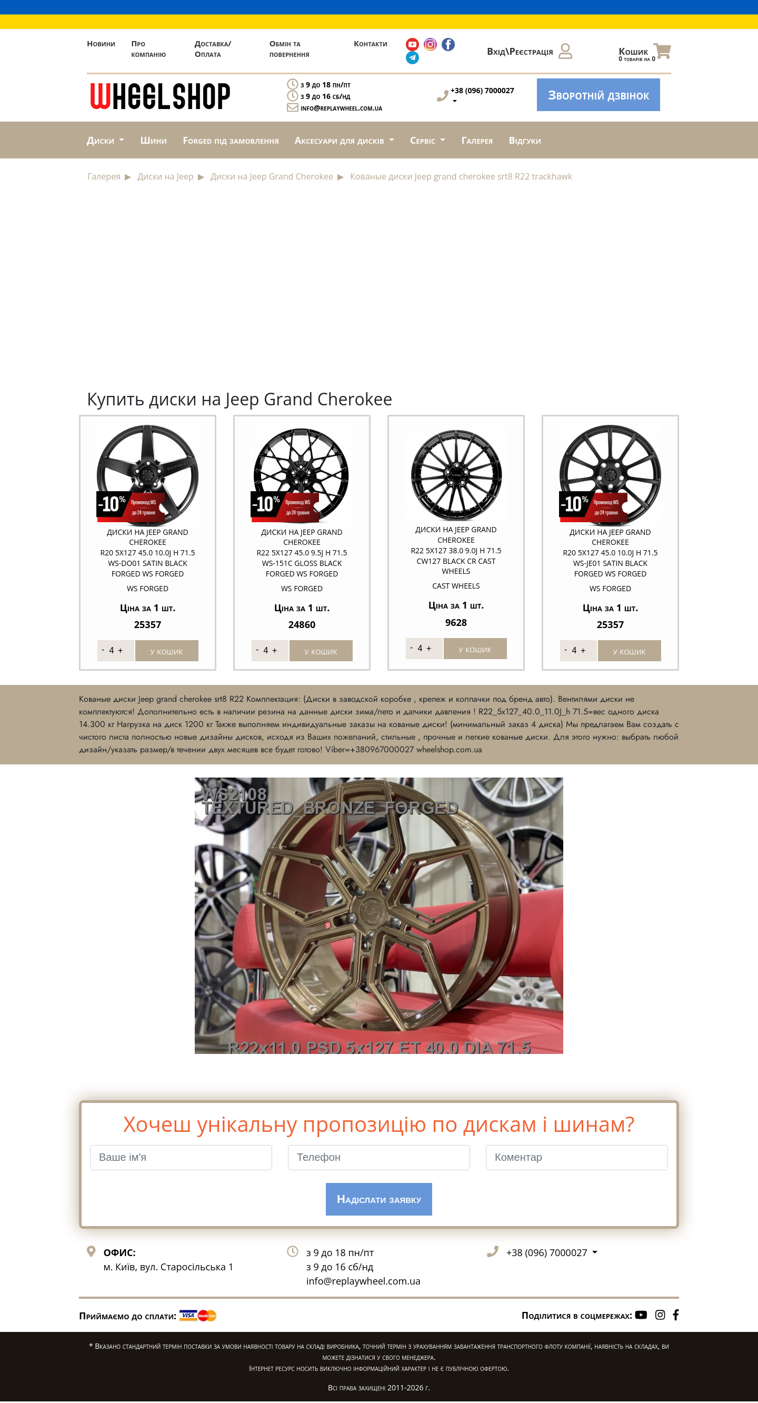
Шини (153, 140)
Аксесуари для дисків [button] (340, 140)
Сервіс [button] (424, 140)
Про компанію (148, 48)
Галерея (477, 140)
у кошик (167, 649)
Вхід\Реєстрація (529, 51)
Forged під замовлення (231, 140)
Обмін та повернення (290, 48)
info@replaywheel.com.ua (341, 108)
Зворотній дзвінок (598, 94)
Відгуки (525, 140)
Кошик (645, 53)
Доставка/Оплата (213, 48)
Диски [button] (102, 140)
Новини (101, 43)
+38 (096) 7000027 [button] (548, 1253)
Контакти (370, 43)
